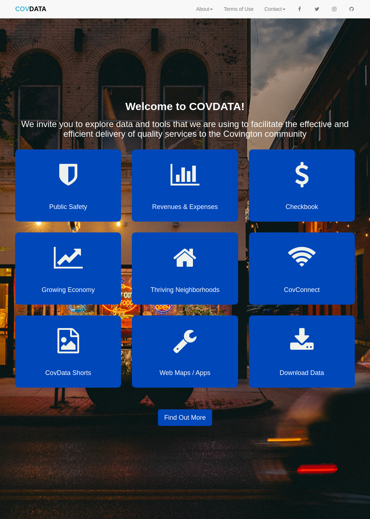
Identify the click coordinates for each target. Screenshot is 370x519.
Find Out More (185, 417)
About (204, 9)
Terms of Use (238, 9)
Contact (274, 9)
